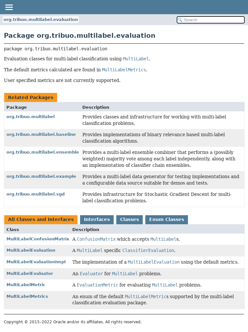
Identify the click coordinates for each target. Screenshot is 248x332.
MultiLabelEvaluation (30, 250)
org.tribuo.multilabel (30, 116)
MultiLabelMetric (26, 284)
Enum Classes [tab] (166, 219)
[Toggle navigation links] (8, 7)
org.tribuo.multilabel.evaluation (41, 19)
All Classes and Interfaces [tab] (41, 219)
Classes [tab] (129, 219)
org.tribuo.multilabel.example (41, 176)
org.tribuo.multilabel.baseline (41, 134)
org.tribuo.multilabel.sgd (35, 194)
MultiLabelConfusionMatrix (37, 238)
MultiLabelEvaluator (29, 273)
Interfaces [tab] (97, 219)
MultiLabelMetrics (27, 296)
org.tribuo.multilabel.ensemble (42, 152)
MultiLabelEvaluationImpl (36, 261)
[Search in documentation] (211, 20)
